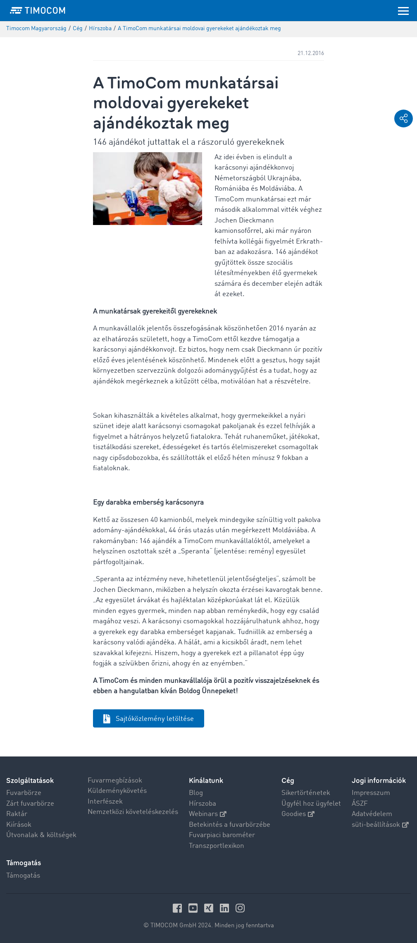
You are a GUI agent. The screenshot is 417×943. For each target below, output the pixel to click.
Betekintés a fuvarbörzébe (229, 824)
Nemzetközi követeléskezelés (133, 812)
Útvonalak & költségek (41, 835)
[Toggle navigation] (403, 10)
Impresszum (371, 793)
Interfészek (105, 801)
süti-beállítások (380, 824)
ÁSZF (360, 803)
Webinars (207, 814)
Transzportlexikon (216, 846)
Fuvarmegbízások (115, 780)
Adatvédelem (372, 814)
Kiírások (18, 824)
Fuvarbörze (23, 793)
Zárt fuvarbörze (30, 803)
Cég (287, 780)
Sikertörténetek (305, 793)
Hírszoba (202, 803)
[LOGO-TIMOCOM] (37, 10)
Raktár (16, 814)
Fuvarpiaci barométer (222, 835)
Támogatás (23, 875)
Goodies (298, 814)
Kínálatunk (206, 780)
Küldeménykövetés (117, 791)
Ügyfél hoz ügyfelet (311, 803)
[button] (403, 118)
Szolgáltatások (30, 780)
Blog (196, 793)
